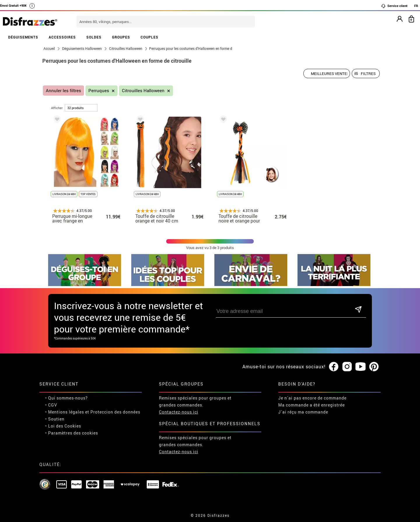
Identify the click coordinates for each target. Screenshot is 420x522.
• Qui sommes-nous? (66, 398)
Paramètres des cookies (73, 433)
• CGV (51, 405)
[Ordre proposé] (326, 73)
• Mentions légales (64, 412)
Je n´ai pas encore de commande (312, 398)
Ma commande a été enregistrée (311, 405)
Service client (394, 5)
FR (416, 5)
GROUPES (121, 37)
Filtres (368, 73)
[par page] (81, 107)
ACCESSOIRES (62, 37)
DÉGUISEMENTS (23, 37)
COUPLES (149, 37)
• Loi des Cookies (63, 426)
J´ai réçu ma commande (303, 412)
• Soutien (54, 419)
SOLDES (94, 37)
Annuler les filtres (63, 90)
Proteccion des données (115, 412)
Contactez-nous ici (178, 412)
